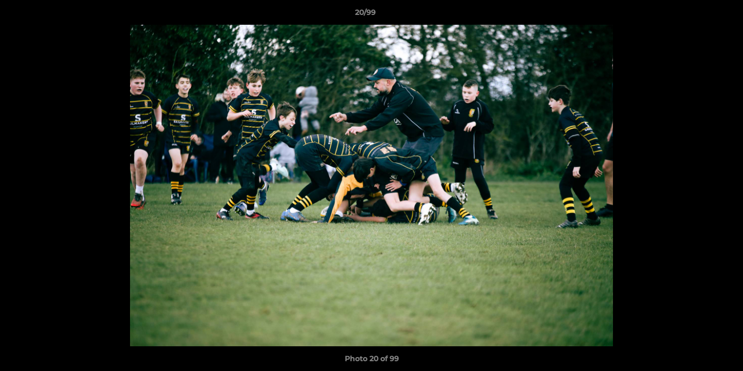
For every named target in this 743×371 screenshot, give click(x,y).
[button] (699, 15)
